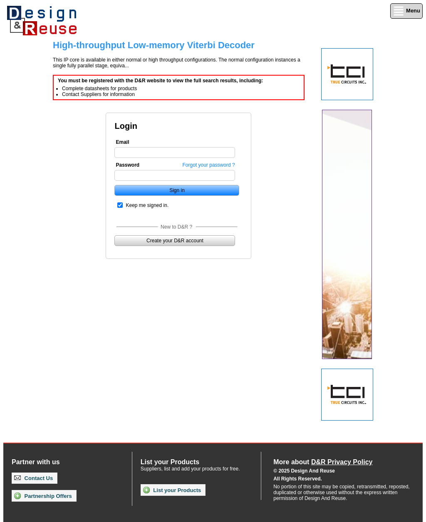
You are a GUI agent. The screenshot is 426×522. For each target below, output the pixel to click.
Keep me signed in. (147, 205)
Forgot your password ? (209, 165)
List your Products (172, 490)
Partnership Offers (43, 495)
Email (122, 142)
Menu (406, 11)
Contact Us (33, 478)
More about (322, 461)
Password (127, 165)
